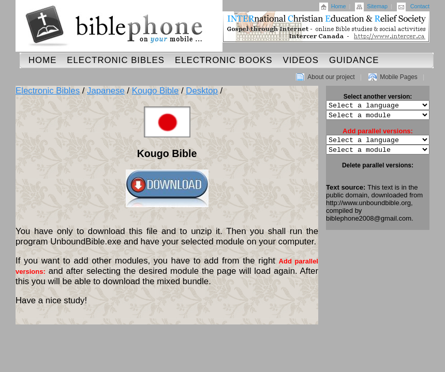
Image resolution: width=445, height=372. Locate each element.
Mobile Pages (399, 77)
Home (338, 6)
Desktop (202, 91)
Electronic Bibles (116, 60)
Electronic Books (224, 60)
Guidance (354, 60)
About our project (330, 77)
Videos (300, 60)
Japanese (106, 91)
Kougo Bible (155, 91)
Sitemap (377, 6)
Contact (419, 6)
